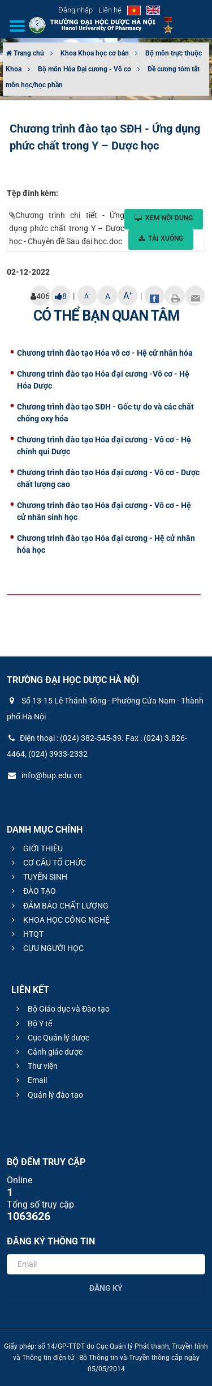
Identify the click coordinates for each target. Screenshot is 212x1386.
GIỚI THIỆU (35, 848)
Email (30, 1080)
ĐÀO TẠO (32, 890)
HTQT (26, 934)
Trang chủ (25, 53)
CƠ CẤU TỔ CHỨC (47, 862)
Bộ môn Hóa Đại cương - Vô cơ (84, 69)
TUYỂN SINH (37, 876)
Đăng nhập (75, 10)
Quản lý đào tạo (48, 1094)
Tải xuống (161, 238)
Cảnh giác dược (48, 1051)
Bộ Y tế (32, 1023)
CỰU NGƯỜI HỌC (46, 948)
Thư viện (35, 1066)
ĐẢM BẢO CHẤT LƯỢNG (58, 905)
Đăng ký (106, 1288)
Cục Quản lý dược (51, 1037)
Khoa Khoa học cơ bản (94, 53)
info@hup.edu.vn (44, 775)
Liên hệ (110, 10)
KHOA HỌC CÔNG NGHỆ (59, 919)
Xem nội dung (164, 218)
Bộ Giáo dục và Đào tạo (61, 1008)
